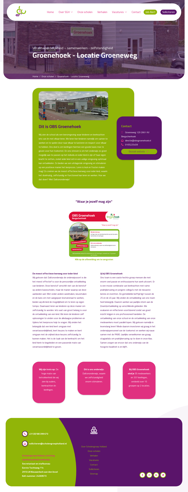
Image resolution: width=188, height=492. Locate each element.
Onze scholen (85, 12)
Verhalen (102, 12)
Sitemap (94, 474)
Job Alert (150, 12)
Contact (136, 12)
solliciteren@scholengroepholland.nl (44, 443)
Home (50, 12)
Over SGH (66, 12)
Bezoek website (139, 151)
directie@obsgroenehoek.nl (136, 141)
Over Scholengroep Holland (94, 447)
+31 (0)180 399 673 (35, 434)
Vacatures (119, 12)
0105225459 (129, 145)
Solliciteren (168, 12)
